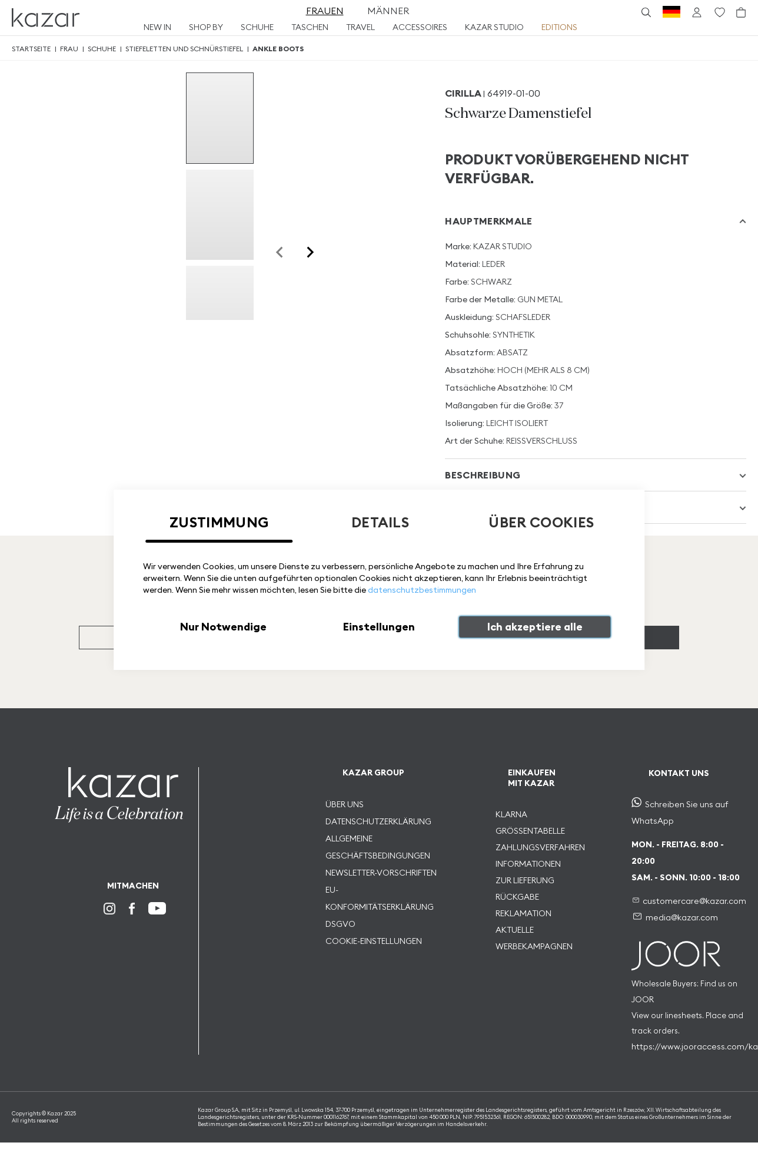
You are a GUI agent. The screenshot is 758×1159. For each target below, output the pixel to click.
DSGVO (340, 924)
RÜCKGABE (517, 896)
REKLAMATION (523, 913)
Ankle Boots (278, 48)
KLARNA (511, 814)
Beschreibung (482, 475)
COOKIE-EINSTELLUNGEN (373, 941)
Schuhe (102, 48)
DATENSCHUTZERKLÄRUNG (378, 821)
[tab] (595, 221)
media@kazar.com (682, 917)
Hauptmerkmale (488, 221)
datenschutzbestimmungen (422, 590)
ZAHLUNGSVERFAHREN (540, 847)
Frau (69, 48)
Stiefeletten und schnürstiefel (184, 48)
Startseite (31, 48)
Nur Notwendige (223, 626)
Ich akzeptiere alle (535, 626)
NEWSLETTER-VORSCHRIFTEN (381, 872)
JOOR (642, 999)
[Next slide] (309, 252)
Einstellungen (379, 626)
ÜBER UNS (344, 804)
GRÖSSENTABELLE (530, 831)
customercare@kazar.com (694, 901)
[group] (220, 118)
